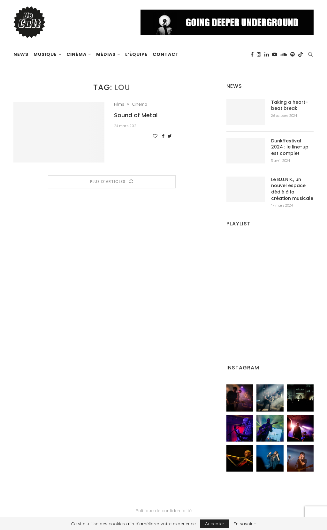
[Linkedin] (266, 54)
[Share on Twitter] (170, 136)
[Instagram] (259, 54)
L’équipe (136, 54)
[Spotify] (292, 54)
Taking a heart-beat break (289, 105)
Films (119, 104)
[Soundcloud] (283, 54)
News (20, 54)
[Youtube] (274, 54)
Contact (166, 54)
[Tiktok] (300, 54)
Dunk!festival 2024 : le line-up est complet (289, 147)
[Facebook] (252, 54)
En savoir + (244, 523)
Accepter (214, 523)
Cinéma (76, 54)
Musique (45, 54)
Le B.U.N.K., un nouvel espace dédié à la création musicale (292, 189)
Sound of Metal (135, 115)
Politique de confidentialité (163, 510)
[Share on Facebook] (163, 136)
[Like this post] (155, 136)
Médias (106, 54)
